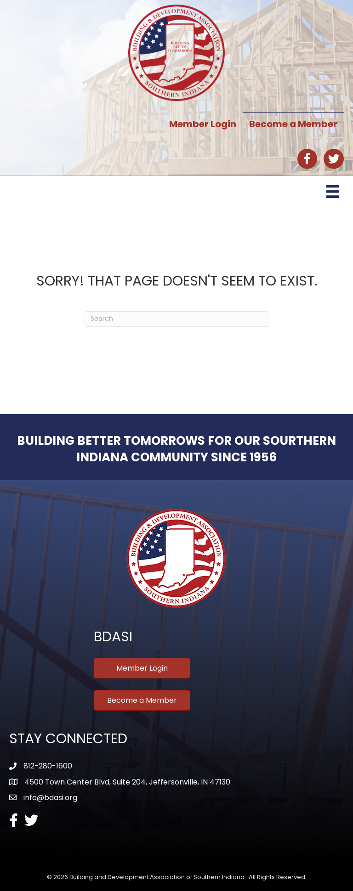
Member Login (202, 124)
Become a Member (293, 124)
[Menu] (332, 191)
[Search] (176, 319)
